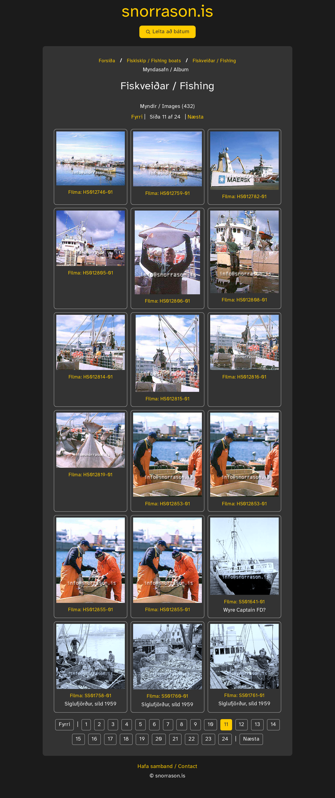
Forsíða (107, 60)
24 (225, 739)
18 (126, 739)
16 (94, 739)
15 (78, 739)
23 (208, 739)
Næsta (196, 117)
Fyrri (137, 117)
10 (210, 724)
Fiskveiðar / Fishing (214, 60)
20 (159, 739)
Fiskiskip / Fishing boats (154, 60)
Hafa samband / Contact (167, 766)
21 (175, 739)
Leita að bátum (167, 32)
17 (110, 739)
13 (257, 724)
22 (191, 739)
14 (273, 724)
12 (241, 724)
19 (142, 739)
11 (226, 724)
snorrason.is (167, 12)
